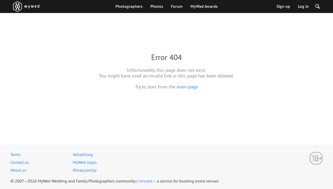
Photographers (129, 6)
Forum (177, 6)
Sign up (283, 6)
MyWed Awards (204, 6)
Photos (156, 6)
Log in (303, 6)
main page (187, 87)
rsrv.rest (145, 181)
